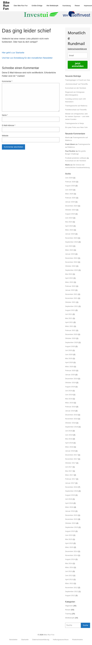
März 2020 (69, 366)
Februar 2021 (70, 330)
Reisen (77, 6)
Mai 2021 (68, 318)
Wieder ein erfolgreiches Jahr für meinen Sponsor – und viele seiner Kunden (77, 116)
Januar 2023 (70, 254)
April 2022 (69, 278)
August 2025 (70, 186)
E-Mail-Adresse (8, 125)
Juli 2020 (68, 350)
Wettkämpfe (69, 618)
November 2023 (71, 238)
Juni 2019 (69, 395)
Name (5, 115)
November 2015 (71, 519)
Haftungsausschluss (60, 640)
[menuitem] (21, 5)
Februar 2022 (70, 286)
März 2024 (69, 230)
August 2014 (70, 559)
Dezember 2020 (71, 334)
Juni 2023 (69, 246)
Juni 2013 (69, 575)
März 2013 (69, 583)
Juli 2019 (68, 391)
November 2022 (71, 262)
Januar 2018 (70, 451)
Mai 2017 (68, 471)
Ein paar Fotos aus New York (76, 127)
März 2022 (69, 282)
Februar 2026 (70, 182)
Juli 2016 (68, 499)
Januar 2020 (70, 375)
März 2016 (69, 507)
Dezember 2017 (71, 455)
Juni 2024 (69, 218)
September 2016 (71, 491)
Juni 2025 (69, 190)
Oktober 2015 (70, 523)
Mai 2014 (68, 563)
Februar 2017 (70, 479)
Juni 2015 (69, 535)
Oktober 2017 (70, 463)
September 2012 (71, 591)
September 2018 (71, 427)
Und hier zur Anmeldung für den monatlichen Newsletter (27, 58)
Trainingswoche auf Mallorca (76, 106)
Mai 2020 (68, 358)
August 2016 (70, 495)
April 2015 (69, 543)
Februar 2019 (70, 407)
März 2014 (69, 567)
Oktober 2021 (70, 302)
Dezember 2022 (71, 258)
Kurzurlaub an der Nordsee (75, 88)
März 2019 (69, 403)
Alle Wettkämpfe (52, 6)
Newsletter (13, 640)
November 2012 (71, 587)
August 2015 (70, 531)
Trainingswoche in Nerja (74, 123)
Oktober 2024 (70, 210)
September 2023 (71, 242)
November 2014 (71, 555)
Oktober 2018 (70, 423)
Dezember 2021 (71, 294)
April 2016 (69, 503)
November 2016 (71, 487)
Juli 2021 (68, 314)
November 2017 (71, 459)
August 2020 (70, 346)
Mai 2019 (68, 399)
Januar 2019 (70, 411)
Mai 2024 (68, 222)
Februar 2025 (70, 198)
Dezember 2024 (71, 206)
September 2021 (71, 306)
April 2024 (69, 226)
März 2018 (69, 447)
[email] (78, 55)
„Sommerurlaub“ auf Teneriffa (76, 84)
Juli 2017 (68, 467)
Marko (67, 137)
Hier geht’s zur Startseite (13, 53)
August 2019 (70, 387)
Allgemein (69, 606)
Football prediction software (75, 158)
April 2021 (69, 322)
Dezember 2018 (71, 415)
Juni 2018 (69, 435)
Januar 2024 (70, 234)
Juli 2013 (68, 571)
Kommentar (7, 81)
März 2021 (69, 326)
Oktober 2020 (70, 338)
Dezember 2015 (71, 515)
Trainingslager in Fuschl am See (77, 80)
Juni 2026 (69, 178)
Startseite (24, 640)
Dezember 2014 (71, 551)
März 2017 (69, 475)
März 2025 (69, 194)
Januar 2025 (70, 202)
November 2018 (71, 419)
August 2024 (70, 214)
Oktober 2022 (70, 266)
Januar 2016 (70, 511)
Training (68, 614)
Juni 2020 (69, 354)
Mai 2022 (68, 274)
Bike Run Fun (49, 635)
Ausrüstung (66, 6)
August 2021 (70, 310)
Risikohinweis (77, 640)
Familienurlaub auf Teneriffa (76, 110)
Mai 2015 (68, 539)
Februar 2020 (70, 370)
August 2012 (70, 595)
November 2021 (71, 298)
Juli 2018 (68, 431)
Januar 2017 (70, 483)
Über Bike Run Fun (21, 6)
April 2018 (69, 443)
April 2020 (69, 362)
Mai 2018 (68, 439)
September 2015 (71, 527)
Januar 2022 (70, 290)
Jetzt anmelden (78, 65)
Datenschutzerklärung (77, 49)
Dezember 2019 (71, 379)
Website (5, 136)
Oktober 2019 (70, 383)
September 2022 (71, 270)
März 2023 (69, 250)
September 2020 (71, 342)
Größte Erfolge (37, 6)
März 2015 (69, 547)
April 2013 (69, 579)
